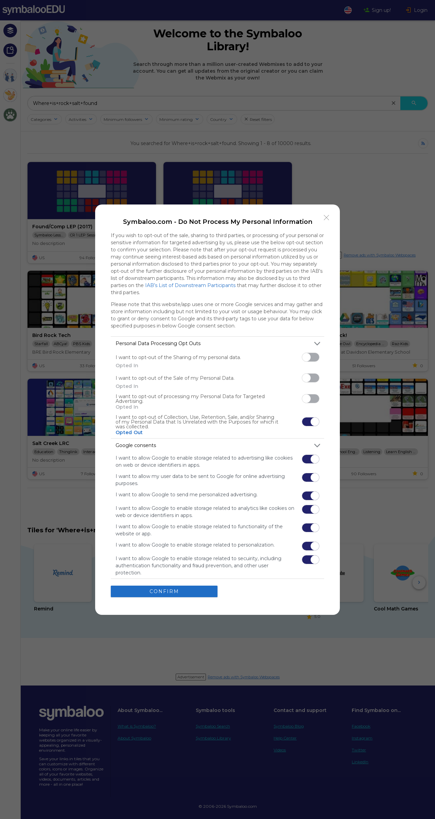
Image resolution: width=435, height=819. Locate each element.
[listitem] (217, 344)
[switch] (310, 357)
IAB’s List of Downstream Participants (190, 285)
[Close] (326, 217)
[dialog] (217, 409)
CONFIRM (164, 591)
